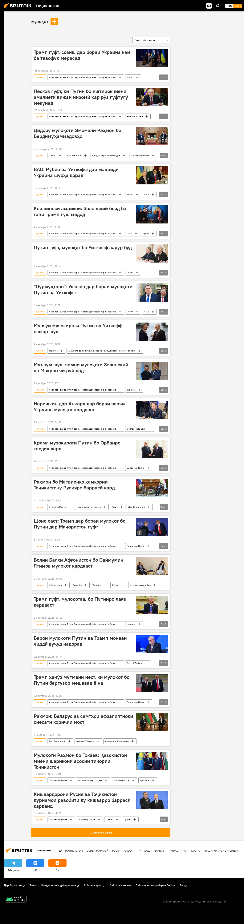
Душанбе (77, 585)
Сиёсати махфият (120, 885)
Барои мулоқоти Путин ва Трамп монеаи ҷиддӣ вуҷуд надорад (80, 641)
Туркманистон (74, 155)
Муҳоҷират (179, 850)
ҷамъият (160, 850)
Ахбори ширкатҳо (94, 885)
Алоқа (183, 885)
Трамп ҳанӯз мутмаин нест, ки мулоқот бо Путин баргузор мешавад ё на (81, 680)
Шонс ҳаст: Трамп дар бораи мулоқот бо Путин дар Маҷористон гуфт (79, 524)
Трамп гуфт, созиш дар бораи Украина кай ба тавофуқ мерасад (82, 55)
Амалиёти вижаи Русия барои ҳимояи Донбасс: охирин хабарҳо (82, 77)
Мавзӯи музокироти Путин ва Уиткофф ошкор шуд (78, 329)
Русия (130, 194)
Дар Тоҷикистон (136, 506)
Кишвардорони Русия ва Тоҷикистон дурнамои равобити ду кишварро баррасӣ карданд (82, 800)
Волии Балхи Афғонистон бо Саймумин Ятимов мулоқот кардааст (78, 563)
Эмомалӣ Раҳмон (140, 155)
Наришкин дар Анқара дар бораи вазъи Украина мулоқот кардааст (79, 407)
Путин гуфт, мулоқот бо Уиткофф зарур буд (83, 247)
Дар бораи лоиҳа (14, 885)
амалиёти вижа (135, 116)
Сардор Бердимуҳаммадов (106, 155)
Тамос (33, 885)
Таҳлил (196, 850)
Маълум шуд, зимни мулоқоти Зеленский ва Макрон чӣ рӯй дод (81, 368)
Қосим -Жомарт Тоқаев (90, 780)
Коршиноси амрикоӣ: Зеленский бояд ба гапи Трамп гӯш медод (80, 211)
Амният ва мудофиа (140, 585)
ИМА (146, 194)
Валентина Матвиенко (89, 506)
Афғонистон (55, 585)
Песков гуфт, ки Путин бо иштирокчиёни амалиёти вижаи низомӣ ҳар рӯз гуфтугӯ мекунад (81, 97)
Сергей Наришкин (136, 428)
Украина (53, 350)
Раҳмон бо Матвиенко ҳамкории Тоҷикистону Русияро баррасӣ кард (74, 485)
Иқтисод (144, 850)
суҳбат (127, 819)
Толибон (96, 585)
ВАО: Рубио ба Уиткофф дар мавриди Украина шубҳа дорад (76, 172)
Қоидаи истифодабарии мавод (60, 885)
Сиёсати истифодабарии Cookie (155, 885)
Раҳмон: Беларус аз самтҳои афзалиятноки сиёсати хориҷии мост (83, 719)
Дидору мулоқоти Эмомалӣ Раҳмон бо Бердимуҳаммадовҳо (77, 133)
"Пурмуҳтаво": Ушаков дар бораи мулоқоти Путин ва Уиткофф (83, 289)
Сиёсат (52, 155)
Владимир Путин (135, 467)
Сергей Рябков (134, 663)
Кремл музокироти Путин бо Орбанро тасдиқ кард (77, 446)
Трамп (130, 77)
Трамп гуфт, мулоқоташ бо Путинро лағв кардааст (80, 602)
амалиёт (131, 624)
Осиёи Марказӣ (97, 850)
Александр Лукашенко (117, 741)
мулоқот (39, 21)
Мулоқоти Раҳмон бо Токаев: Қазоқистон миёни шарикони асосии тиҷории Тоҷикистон (80, 761)
